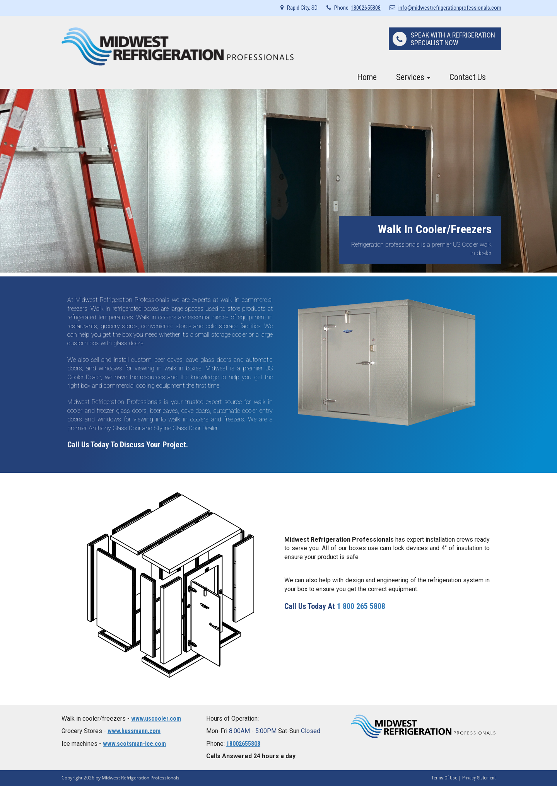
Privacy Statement (478, 778)
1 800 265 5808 (361, 606)
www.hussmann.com (134, 731)
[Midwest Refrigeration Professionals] (178, 46)
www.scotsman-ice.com (134, 743)
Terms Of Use (444, 778)
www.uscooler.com (156, 718)
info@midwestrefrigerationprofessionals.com (449, 7)
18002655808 (366, 7)
